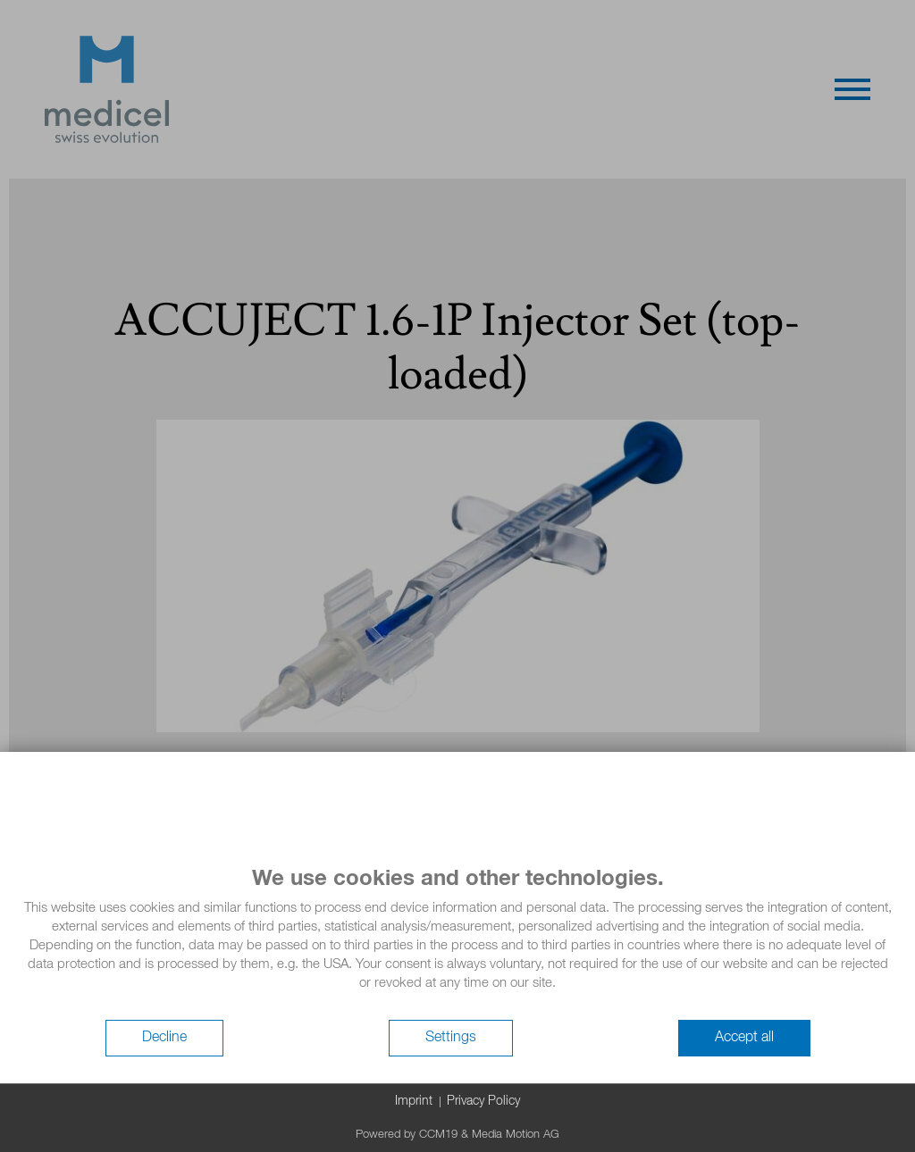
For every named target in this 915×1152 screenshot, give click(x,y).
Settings (450, 1038)
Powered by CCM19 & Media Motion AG (457, 1134)
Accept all (744, 1038)
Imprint (413, 1101)
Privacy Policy (483, 1101)
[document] (457, 941)
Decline (164, 1038)
